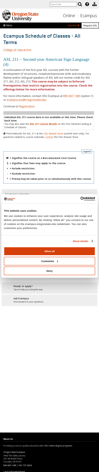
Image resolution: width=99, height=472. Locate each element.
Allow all (49, 251)
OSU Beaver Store (53, 133)
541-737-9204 (25, 465)
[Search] (80, 4)
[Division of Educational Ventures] (94, 4)
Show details (80, 241)
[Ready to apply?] (49, 288)
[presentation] (87, 4)
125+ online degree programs (58, 445)
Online (69, 15)
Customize (49, 261)
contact (49, 137)
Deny (49, 270)
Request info (90, 25)
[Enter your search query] (63, 4)
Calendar (73, 25)
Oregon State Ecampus (14, 452)
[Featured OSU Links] (87, 4)
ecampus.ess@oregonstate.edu (26, 100)
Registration (27, 106)
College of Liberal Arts (17, 50)
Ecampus (88, 15)
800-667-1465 (71, 96)
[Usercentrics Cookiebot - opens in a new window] (80, 199)
